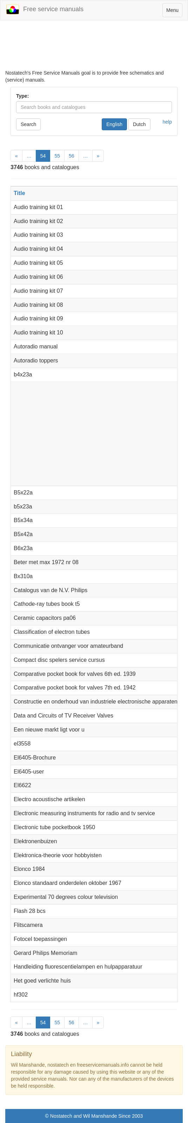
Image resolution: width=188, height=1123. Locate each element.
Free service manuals (44, 9)
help (167, 122)
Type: (22, 96)
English (114, 124)
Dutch (139, 124)
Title (19, 193)
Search (28, 124)
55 (57, 156)
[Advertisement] (94, 44)
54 (43, 156)
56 (71, 156)
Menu (174, 11)
